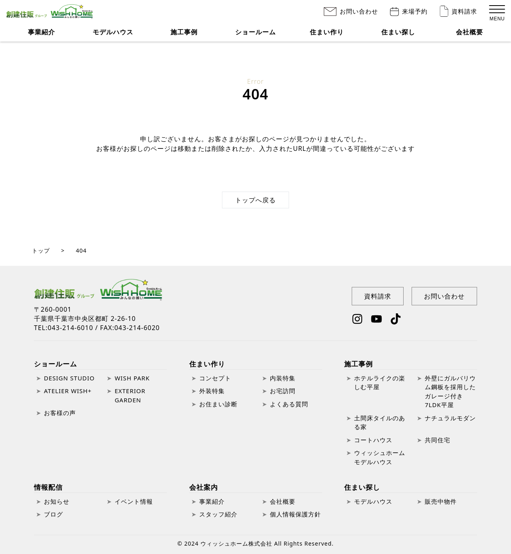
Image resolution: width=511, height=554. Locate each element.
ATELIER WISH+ (68, 391)
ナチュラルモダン (450, 418)
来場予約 (415, 13)
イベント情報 (134, 501)
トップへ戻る (255, 200)
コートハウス (373, 440)
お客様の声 (60, 413)
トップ (41, 250)
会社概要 (469, 35)
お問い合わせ (359, 13)
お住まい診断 (218, 404)
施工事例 (358, 363)
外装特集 (212, 391)
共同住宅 (437, 440)
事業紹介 (41, 35)
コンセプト (215, 378)
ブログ (53, 514)
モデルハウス (113, 35)
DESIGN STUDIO (69, 378)
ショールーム (55, 363)
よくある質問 (289, 404)
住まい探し (398, 35)
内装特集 (282, 378)
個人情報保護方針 (295, 514)
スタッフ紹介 (218, 514)
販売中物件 (441, 501)
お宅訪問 (282, 391)
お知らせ (56, 501)
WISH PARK (132, 378)
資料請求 (464, 13)
